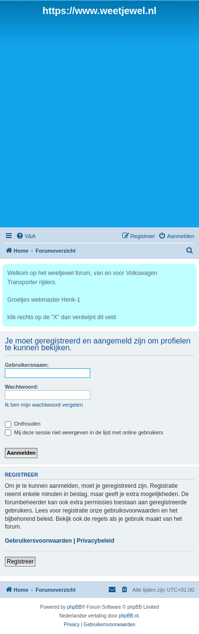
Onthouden (23, 424)
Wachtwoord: (21, 387)
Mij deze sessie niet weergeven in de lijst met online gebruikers (84, 432)
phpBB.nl (129, 615)
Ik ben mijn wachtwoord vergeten (44, 405)
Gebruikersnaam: (27, 365)
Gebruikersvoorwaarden (38, 540)
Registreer (20, 561)
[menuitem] (25, 236)
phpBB (74, 607)
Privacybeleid (95, 540)
